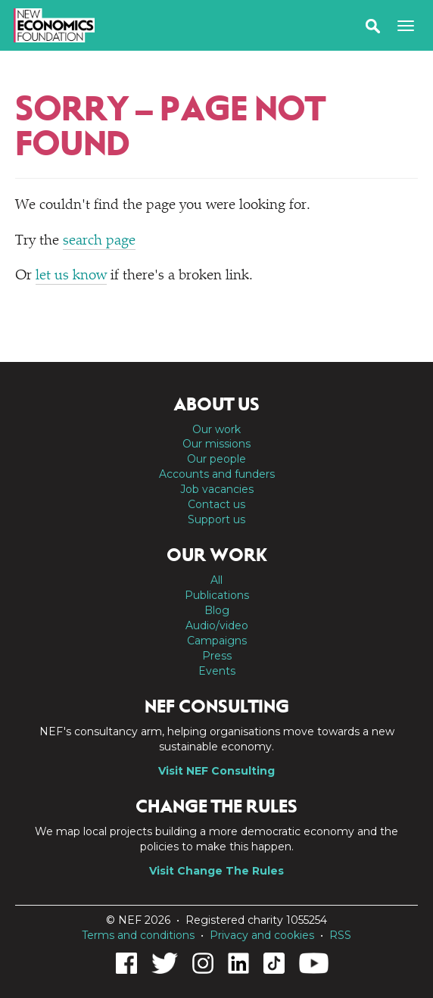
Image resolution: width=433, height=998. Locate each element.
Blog (216, 610)
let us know (71, 276)
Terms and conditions (138, 935)
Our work (216, 429)
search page (99, 241)
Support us (216, 519)
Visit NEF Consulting (216, 771)
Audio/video (216, 625)
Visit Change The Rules (216, 871)
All (216, 580)
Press (217, 656)
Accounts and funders (217, 474)
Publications (217, 595)
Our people (216, 459)
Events (216, 671)
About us (216, 404)
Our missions (216, 444)
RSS (340, 935)
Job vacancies (217, 489)
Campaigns (217, 640)
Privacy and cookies (262, 935)
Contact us (216, 504)
